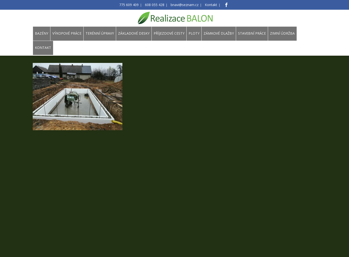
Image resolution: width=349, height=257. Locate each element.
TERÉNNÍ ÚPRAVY (100, 33)
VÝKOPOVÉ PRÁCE (66, 33)
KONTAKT (43, 47)
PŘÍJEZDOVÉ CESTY (169, 33)
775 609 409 (133, 5)
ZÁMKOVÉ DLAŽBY (219, 33)
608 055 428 (156, 5)
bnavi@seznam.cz (183, 5)
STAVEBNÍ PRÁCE (252, 33)
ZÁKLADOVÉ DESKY (134, 33)
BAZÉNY (41, 33)
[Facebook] (221, 4)
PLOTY (194, 33)
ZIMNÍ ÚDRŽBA (282, 33)
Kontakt (206, 5)
